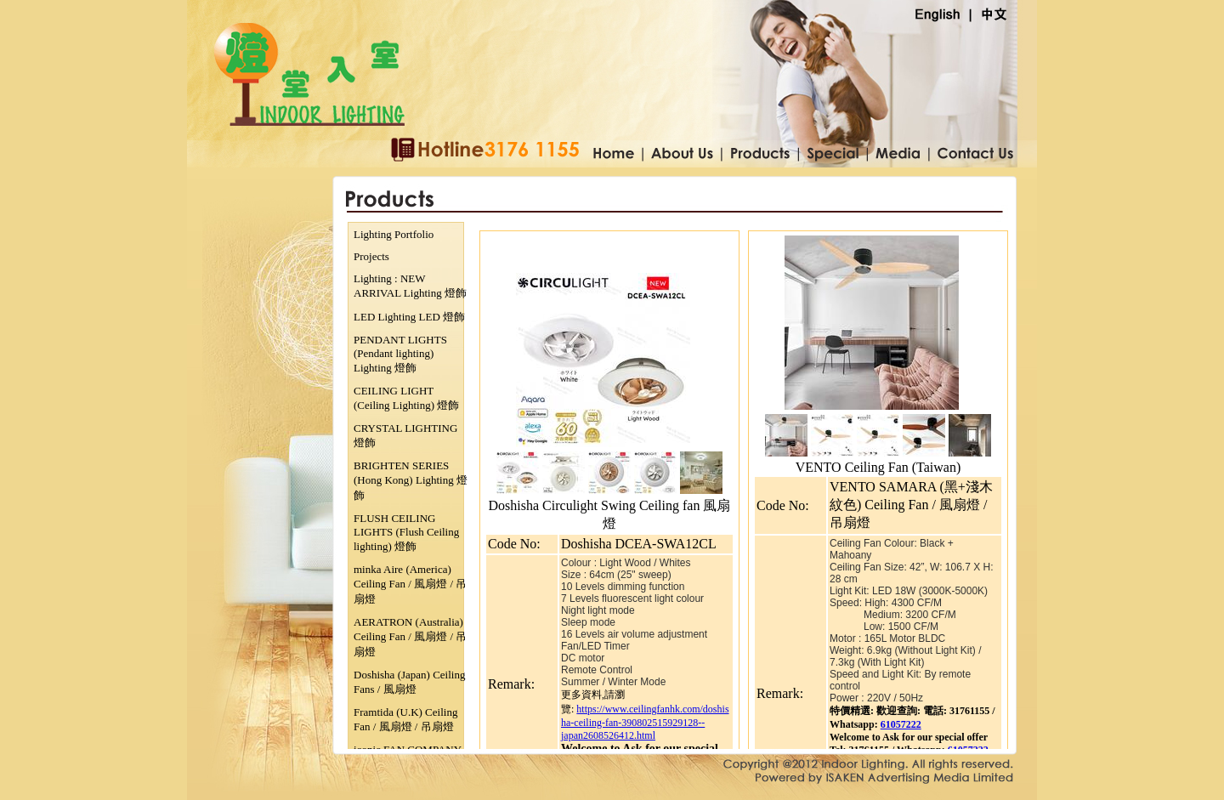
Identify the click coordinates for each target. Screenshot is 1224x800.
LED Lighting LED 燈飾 (409, 316)
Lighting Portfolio (394, 234)
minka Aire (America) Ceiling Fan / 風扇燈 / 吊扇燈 (410, 584)
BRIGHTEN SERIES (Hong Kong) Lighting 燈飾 (411, 480)
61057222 (901, 724)
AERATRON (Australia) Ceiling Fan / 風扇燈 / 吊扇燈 (410, 637)
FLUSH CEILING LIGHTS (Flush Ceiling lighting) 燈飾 (406, 532)
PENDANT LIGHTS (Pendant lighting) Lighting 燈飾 (400, 353)
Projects (371, 256)
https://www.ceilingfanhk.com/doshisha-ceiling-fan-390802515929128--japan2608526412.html (645, 722)
